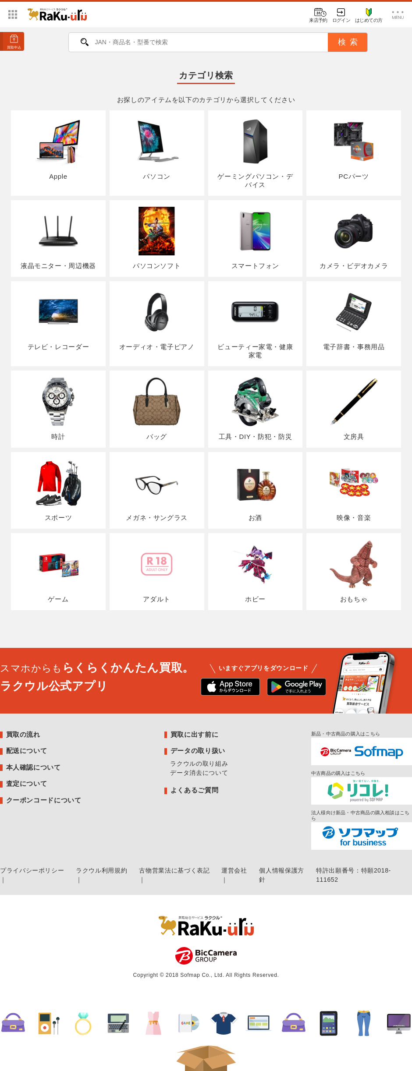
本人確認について (33, 767)
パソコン (156, 148)
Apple (58, 148)
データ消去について (199, 772)
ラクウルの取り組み (199, 763)
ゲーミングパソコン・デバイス (255, 152)
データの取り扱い (197, 750)
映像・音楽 (353, 490)
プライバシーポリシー (32, 870)
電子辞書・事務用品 (354, 319)
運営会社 (234, 870)
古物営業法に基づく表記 (174, 870)
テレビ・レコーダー (58, 319)
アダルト (156, 571)
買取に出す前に (194, 734)
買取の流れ (23, 734)
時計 (58, 408)
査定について (26, 783)
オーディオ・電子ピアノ (157, 319)
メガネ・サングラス (157, 490)
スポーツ (58, 490)
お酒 (255, 490)
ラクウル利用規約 (101, 870)
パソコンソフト (156, 238)
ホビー (255, 571)
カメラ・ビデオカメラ (354, 238)
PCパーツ (353, 148)
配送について (26, 750)
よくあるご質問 (194, 790)
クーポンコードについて (44, 800)
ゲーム (58, 571)
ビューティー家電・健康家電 (255, 323)
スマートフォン (255, 238)
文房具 (353, 408)
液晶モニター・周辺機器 (58, 238)
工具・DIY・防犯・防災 (255, 408)
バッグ (156, 408)
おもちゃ (353, 571)
